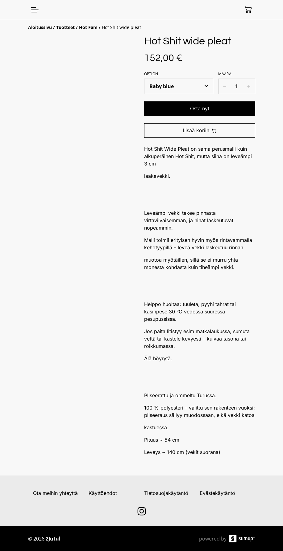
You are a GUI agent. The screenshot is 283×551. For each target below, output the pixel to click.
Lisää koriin (200, 130)
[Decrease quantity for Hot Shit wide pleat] (224, 86)
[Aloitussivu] (40, 27)
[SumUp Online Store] (242, 538)
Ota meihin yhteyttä (55, 493)
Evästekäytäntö (217, 493)
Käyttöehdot (103, 493)
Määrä (225, 74)
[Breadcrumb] (141, 27)
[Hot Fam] (88, 27)
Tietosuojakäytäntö (166, 493)
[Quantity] (237, 86)
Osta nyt (199, 108)
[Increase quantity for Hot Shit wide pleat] (249, 86)
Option (151, 74)
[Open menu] (35, 10)
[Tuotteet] (65, 27)
